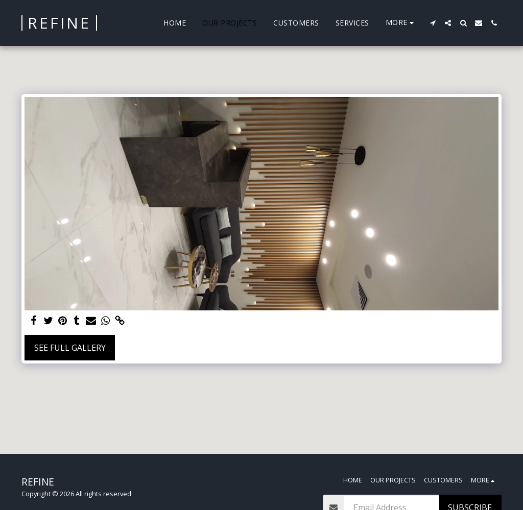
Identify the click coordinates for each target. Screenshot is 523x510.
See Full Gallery (70, 347)
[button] (432, 23)
